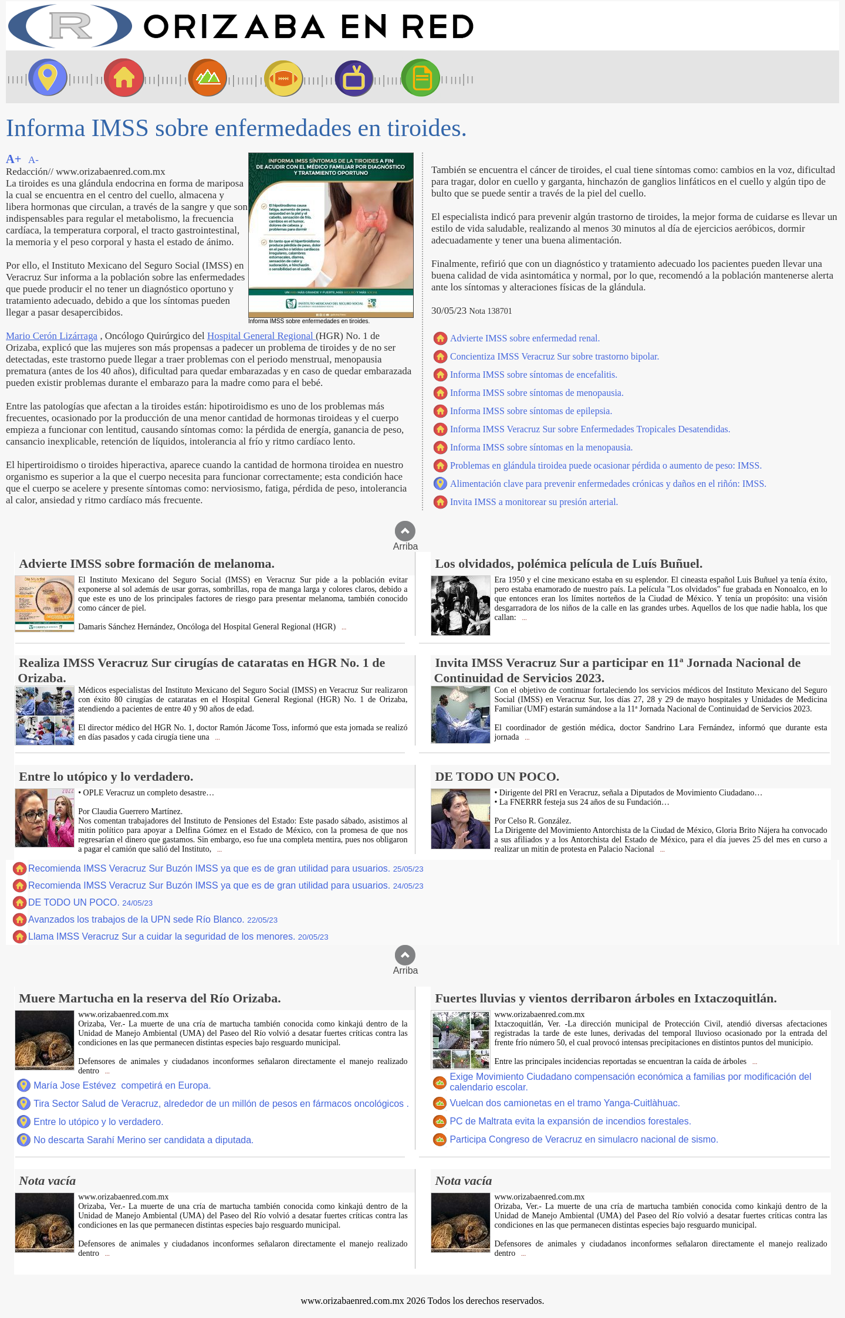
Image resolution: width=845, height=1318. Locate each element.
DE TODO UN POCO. (90, 902)
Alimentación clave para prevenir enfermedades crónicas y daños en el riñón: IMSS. (608, 484)
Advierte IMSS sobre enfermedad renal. (525, 338)
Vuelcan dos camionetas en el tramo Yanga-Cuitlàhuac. (564, 1103)
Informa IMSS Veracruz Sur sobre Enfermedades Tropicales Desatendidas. (590, 429)
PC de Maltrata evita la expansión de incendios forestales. (570, 1121)
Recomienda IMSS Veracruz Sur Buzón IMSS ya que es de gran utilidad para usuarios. (226, 868)
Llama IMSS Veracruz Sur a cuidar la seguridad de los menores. (178, 936)
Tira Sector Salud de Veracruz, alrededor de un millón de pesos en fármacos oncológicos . (221, 1104)
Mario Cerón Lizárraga (51, 335)
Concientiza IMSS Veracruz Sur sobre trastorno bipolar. (555, 356)
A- (33, 159)
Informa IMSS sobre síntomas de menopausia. (537, 393)
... (343, 627)
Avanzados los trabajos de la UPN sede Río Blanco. (153, 919)
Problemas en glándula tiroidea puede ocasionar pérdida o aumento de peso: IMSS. (606, 465)
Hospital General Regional (261, 335)
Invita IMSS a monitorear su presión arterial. (534, 502)
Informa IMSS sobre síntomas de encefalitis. (533, 375)
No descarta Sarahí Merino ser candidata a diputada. (143, 1140)
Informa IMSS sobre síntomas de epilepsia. (531, 411)
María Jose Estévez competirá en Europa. (122, 1085)
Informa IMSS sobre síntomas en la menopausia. (541, 447)
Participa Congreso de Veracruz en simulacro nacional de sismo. (583, 1139)
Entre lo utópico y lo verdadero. (98, 1122)
